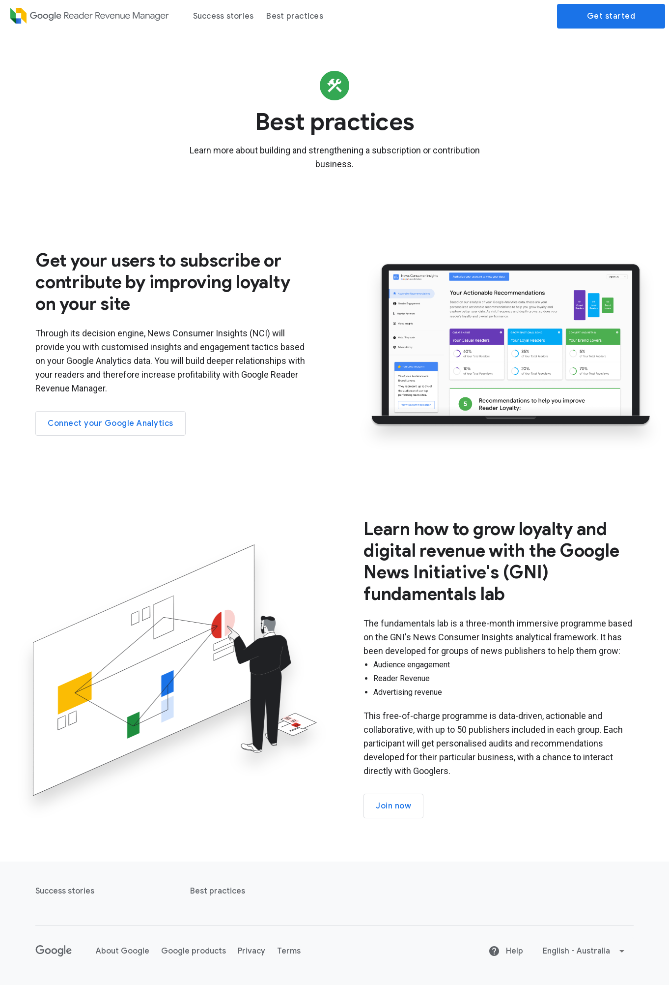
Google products (193, 951)
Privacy (251, 951)
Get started (611, 16)
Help (505, 951)
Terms (289, 951)
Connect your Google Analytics (110, 423)
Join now (393, 806)
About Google (122, 951)
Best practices (294, 16)
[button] (584, 951)
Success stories (223, 16)
